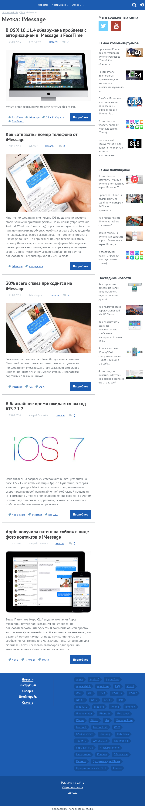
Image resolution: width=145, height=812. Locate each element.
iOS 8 (102, 693)
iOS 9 (94, 700)
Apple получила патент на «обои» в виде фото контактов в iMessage (47, 534)
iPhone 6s (104, 713)
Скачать (27, 702)
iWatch (94, 720)
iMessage (34, 117)
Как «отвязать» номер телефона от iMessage (41, 136)
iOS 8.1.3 (117, 693)
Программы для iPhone (106, 761)
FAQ (117, 686)
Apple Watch (83, 686)
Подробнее (80, 117)
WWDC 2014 (100, 740)
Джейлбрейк (28, 697)
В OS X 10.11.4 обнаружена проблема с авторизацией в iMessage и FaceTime (46, 32)
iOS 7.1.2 (53, 514)
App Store (103, 686)
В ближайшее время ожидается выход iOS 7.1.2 (46, 406)
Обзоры (76, 4)
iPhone (115, 706)
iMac (79, 693)
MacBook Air (100, 727)
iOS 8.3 (80, 700)
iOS (31, 386)
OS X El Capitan (55, 117)
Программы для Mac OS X (91, 768)
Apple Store (18, 514)
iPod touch (123, 713)
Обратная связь (72, 787)
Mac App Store (124, 720)
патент (45, 660)
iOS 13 (108, 700)
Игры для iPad (84, 747)
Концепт (102, 754)
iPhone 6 (130, 706)
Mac (107, 720)
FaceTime (17, 117)
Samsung (105, 734)
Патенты (81, 761)
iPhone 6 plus (84, 713)
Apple (15, 660)
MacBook (81, 727)
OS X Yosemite (84, 734)
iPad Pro (99, 706)
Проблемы (18, 121)
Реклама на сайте (72, 782)
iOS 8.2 (133, 693)
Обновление (121, 754)
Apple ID (94, 679)
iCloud (130, 686)
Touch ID (81, 740)
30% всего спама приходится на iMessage (39, 285)
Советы (117, 768)
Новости (43, 4)
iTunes (80, 720)
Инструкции (59, 4)
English (72, 792)
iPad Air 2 (82, 706)
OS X (42, 386)
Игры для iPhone (110, 747)
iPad (120, 700)
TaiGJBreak (123, 734)
